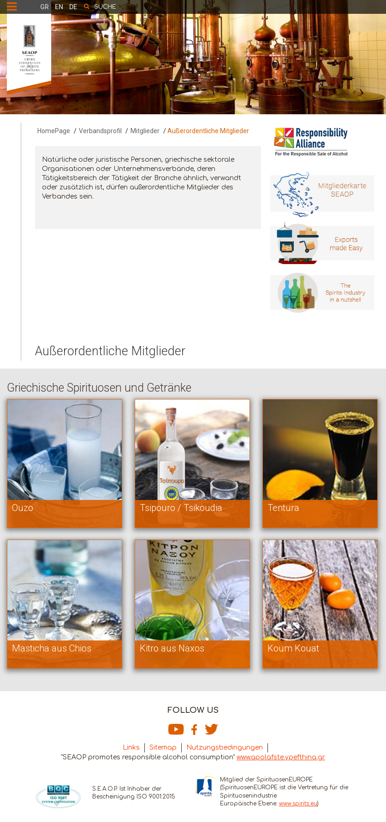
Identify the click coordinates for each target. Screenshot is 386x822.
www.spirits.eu (298, 803)
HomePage (53, 131)
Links (131, 747)
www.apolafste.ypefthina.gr (281, 757)
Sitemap (163, 747)
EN (59, 7)
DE (73, 7)
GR (44, 7)
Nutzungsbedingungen (224, 747)
